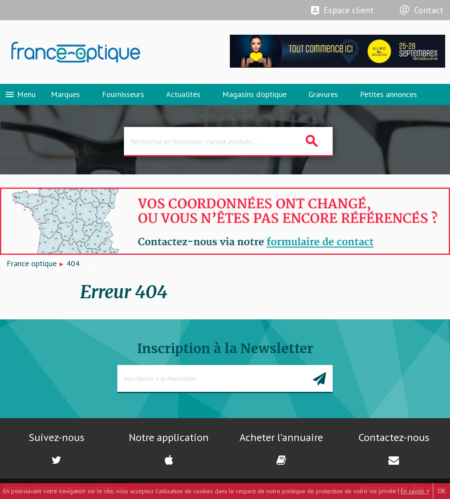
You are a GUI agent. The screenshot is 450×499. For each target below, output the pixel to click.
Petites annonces (388, 94)
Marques (65, 94)
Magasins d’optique (254, 94)
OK (442, 491)
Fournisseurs (123, 94)
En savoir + (415, 491)
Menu (20, 94)
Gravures (323, 94)
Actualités (183, 94)
